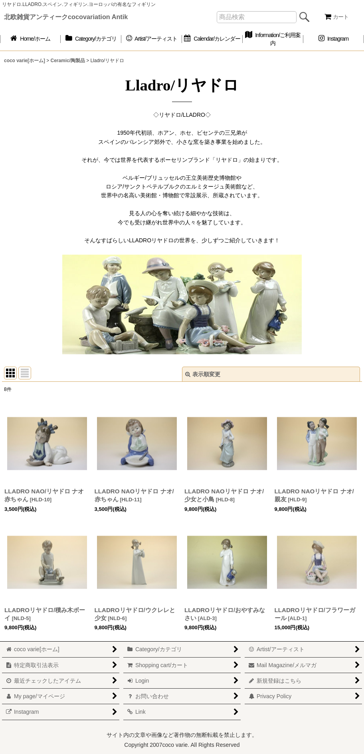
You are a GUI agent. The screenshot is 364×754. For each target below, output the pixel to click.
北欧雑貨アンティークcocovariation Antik (66, 16)
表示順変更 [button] (202, 374)
